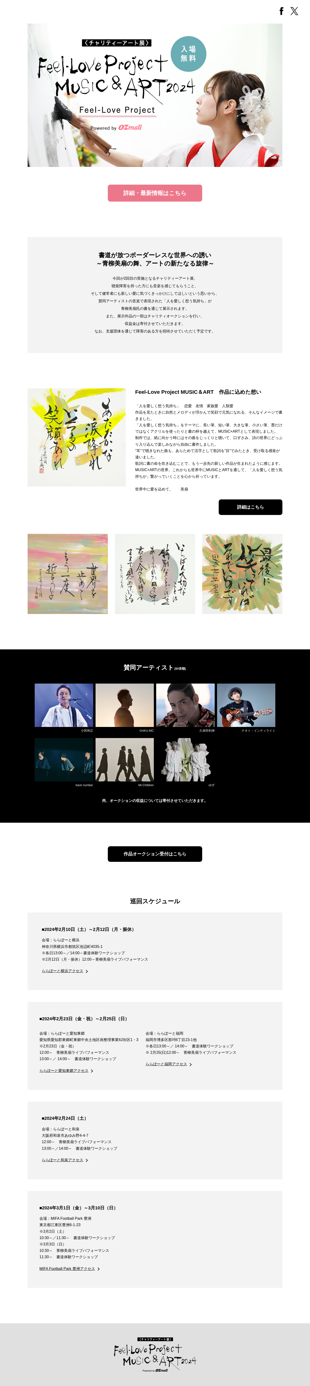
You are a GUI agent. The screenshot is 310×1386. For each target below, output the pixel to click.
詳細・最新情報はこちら (155, 193)
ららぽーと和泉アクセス (62, 1160)
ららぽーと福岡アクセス (166, 1064)
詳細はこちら (250, 507)
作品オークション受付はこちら (155, 853)
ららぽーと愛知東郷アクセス (63, 1071)
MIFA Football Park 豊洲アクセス (67, 1269)
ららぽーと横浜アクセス (62, 971)
